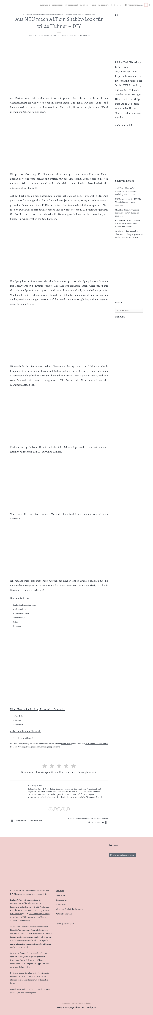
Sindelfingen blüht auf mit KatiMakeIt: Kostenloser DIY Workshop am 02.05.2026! (126, 191)
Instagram (14, 960)
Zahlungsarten (61, 900)
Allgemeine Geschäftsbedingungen (69, 909)
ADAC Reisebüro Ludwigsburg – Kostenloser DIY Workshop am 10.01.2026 (127, 213)
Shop (94, 5)
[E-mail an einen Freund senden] (59, 809)
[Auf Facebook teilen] (50, 809)
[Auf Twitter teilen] (55, 809)
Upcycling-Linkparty (52, 747)
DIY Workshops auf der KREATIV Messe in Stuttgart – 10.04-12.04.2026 (128, 202)
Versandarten (61, 904)
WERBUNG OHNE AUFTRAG (86, 14)
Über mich (60, 890)
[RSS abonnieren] (115, 5)
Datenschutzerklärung (81, 1003)
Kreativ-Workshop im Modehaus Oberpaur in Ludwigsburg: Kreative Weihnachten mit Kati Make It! (129, 234)
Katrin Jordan (85, 35)
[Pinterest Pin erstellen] (63, 809)
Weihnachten (23, 930)
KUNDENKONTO (103, 5)
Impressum (66, 1003)
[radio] (44, 766)
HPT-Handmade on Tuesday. (96, 743)
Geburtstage (42, 930)
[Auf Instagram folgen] (112, 5)
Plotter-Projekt (24, 947)
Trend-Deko (32, 940)
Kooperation (60, 895)
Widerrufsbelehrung (64, 914)
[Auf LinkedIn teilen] (68, 809)
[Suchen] (150, 5)
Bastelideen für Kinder (40, 933)
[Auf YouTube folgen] (121, 5)
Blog (82, 5)
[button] (138, 5)
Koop (89, 5)
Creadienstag (66, 743)
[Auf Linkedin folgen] (118, 5)
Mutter (13, 933)
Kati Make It (45, 5)
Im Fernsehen (57, 5)
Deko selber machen (53, 14)
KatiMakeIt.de (16, 913)
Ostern (33, 930)
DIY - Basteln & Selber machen (34, 14)
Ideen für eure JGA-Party (39, 913)
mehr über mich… (124, 125)
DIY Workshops (71, 5)
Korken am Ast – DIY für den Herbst (26, 820)
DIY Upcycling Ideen (69, 14)
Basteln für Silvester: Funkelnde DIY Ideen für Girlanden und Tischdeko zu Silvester (127, 223)
